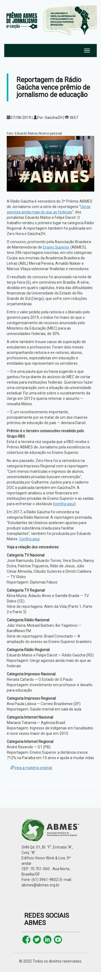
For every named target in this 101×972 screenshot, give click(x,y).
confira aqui (64, 504)
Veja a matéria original (31, 768)
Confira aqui (29, 539)
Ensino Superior (56, 247)
